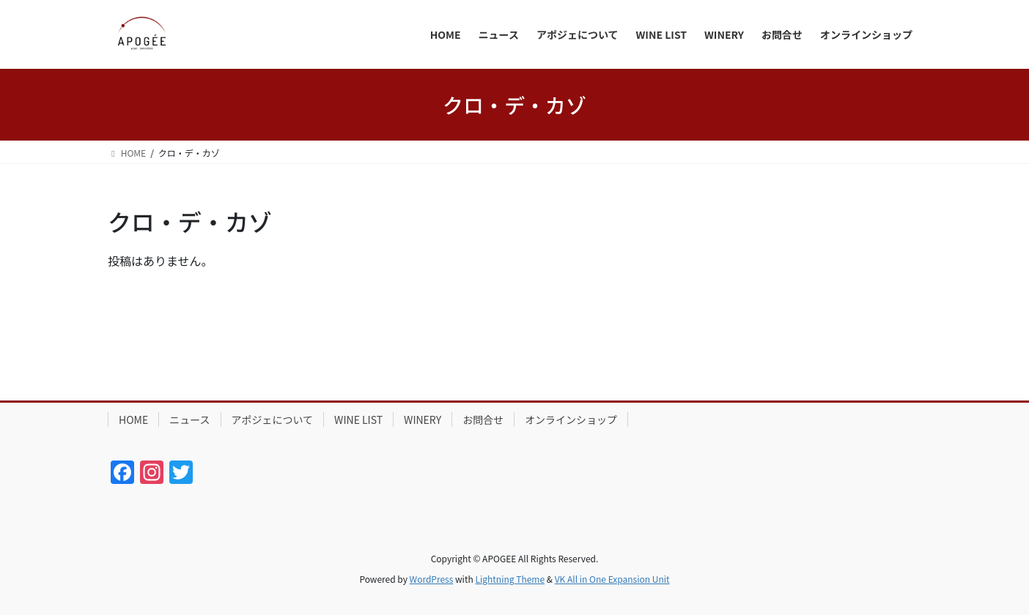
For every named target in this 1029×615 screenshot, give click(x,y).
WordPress (432, 579)
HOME (133, 419)
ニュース (189, 419)
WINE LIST (358, 419)
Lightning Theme (510, 579)
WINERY (422, 419)
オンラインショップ (571, 419)
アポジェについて (273, 419)
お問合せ (483, 419)
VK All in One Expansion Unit (612, 579)
